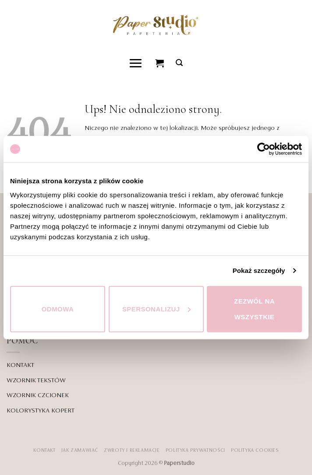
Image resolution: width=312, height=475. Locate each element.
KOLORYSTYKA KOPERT (40, 410)
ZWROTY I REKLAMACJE (132, 450)
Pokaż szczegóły (259, 270)
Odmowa (58, 308)
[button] (136, 63)
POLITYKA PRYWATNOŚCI (195, 450)
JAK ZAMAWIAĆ (79, 450)
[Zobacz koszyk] (160, 63)
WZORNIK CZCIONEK (38, 395)
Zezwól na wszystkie (254, 308)
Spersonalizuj (156, 308)
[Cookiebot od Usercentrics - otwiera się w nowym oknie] (263, 149)
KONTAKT (20, 365)
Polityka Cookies (255, 450)
